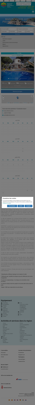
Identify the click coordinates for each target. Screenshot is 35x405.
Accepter (28, 206)
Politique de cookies (7, 203)
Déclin (20, 206)
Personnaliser (12, 206)
